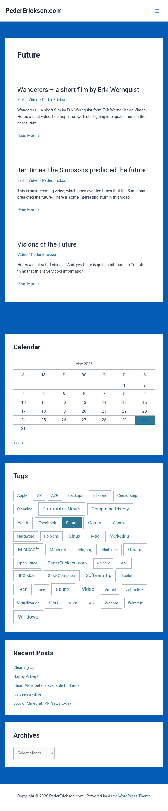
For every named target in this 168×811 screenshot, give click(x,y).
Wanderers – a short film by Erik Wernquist (78, 89)
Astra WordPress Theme (129, 796)
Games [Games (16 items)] (95, 522)
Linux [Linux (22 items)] (74, 536)
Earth (22, 99)
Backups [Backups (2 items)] (75, 495)
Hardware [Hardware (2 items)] (25, 536)
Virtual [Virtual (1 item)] (110, 589)
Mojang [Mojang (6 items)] (85, 549)
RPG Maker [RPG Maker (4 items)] (27, 575)
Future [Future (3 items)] (71, 522)
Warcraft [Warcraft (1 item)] (135, 603)
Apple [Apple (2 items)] (22, 495)
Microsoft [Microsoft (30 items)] (28, 549)
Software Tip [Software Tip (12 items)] (98, 575)
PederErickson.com (33, 10)
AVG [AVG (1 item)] (54, 495)
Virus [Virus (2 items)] (53, 603)
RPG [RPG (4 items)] (123, 563)
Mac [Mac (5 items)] (95, 536)
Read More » (28, 135)
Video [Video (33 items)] (88, 589)
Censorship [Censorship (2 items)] (127, 495)
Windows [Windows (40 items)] (28, 617)
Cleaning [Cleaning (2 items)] (24, 509)
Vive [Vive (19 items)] (73, 603)
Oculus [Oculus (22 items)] (135, 549)
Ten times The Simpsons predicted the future (81, 170)
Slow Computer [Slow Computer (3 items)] (62, 575)
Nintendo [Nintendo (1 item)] (110, 550)
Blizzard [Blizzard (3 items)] (100, 495)
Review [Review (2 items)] (103, 563)
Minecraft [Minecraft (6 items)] (58, 549)
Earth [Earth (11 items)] (23, 522)
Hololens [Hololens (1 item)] (51, 536)
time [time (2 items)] (41, 589)
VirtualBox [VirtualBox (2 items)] (134, 589)
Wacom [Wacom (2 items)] (111, 603)
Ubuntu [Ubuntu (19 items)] (63, 589)
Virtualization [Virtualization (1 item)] (28, 603)
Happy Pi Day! (25, 676)
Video (34, 99)
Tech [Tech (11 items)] (22, 589)
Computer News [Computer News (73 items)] (61, 509)
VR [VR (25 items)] (91, 603)
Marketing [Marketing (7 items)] (119, 536)
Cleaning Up (24, 667)
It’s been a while (27, 694)
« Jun (18, 442)
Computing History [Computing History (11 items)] (110, 508)
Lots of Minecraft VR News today (42, 703)
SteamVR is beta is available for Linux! (46, 685)
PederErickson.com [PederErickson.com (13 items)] (67, 563)
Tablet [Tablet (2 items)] (127, 575)
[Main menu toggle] (157, 11)
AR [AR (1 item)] (39, 495)
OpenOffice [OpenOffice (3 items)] (27, 563)
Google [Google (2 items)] (119, 522)
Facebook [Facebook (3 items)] (47, 522)
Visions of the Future (47, 244)
